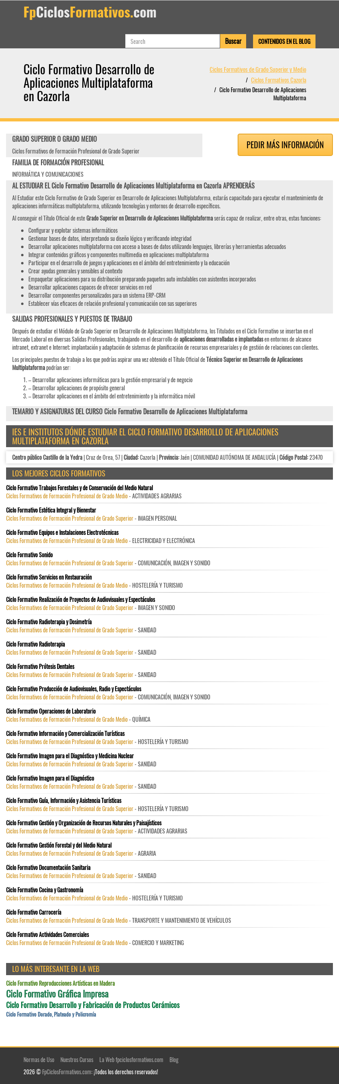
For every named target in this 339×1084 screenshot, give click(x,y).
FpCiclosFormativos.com (66, 1071)
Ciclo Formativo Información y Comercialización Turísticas (65, 733)
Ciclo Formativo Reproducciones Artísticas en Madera (60, 983)
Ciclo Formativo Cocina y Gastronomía (44, 890)
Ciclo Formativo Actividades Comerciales (47, 934)
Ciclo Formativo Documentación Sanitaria (48, 867)
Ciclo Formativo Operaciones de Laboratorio (51, 711)
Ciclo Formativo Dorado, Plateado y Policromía (51, 1014)
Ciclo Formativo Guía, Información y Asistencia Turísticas (63, 800)
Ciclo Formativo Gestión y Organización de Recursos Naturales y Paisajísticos (83, 823)
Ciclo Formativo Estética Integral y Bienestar (51, 510)
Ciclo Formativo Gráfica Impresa (57, 993)
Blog (174, 1059)
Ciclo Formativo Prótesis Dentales (40, 666)
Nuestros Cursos (76, 1059)
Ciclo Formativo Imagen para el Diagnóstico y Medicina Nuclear (70, 756)
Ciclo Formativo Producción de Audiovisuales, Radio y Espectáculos (73, 689)
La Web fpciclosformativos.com (131, 1059)
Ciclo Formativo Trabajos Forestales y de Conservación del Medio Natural (79, 488)
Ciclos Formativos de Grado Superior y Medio (258, 69)
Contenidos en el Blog (284, 41)
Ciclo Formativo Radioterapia (35, 644)
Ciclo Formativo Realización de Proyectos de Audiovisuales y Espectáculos (80, 599)
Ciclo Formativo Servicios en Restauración (49, 577)
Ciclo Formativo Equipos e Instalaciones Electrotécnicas (62, 532)
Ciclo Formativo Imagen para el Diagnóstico (50, 778)
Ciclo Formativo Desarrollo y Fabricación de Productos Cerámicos (93, 1005)
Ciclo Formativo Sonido (29, 555)
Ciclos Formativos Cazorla (278, 79)
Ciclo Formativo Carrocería (33, 912)
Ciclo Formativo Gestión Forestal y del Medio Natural (59, 845)
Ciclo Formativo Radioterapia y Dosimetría (49, 622)
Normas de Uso (39, 1059)
